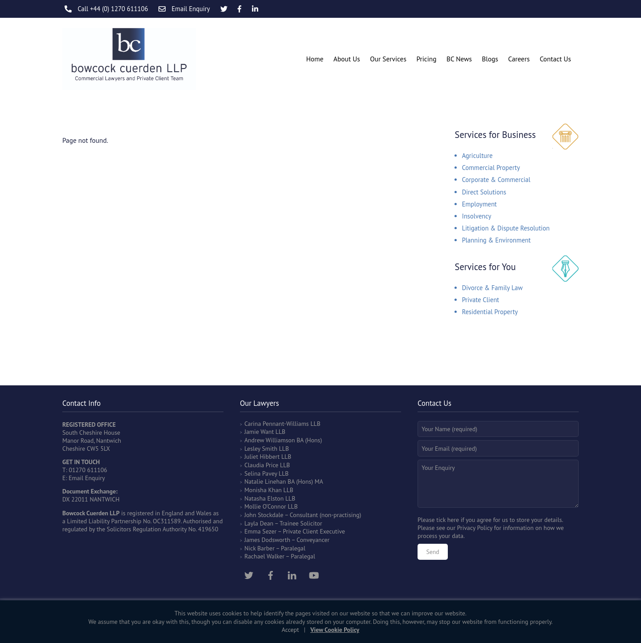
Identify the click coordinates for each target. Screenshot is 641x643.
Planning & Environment (496, 240)
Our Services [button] (388, 58)
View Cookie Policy (334, 630)
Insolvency (476, 216)
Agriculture (477, 155)
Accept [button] (290, 630)
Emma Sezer (260, 531)
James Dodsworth (267, 540)
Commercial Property (491, 167)
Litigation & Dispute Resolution (506, 228)
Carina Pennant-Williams (276, 424)
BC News (459, 58)
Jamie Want (259, 432)
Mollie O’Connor (265, 506)
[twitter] (249, 574)
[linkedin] (292, 574)
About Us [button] (346, 58)
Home (315, 58)
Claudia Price (261, 465)
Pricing (426, 58)
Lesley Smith (260, 449)
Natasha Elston (264, 498)
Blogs (490, 58)
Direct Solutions (484, 192)
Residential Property (490, 311)
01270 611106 (88, 470)
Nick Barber (259, 548)
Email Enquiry (87, 478)
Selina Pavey (261, 473)
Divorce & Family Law (492, 287)
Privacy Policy (474, 528)
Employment (479, 204)
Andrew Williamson (269, 440)
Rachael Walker (264, 556)
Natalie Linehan (265, 481)
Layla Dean (258, 523)
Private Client (480, 299)
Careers (518, 58)
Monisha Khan (263, 490)
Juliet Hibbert (262, 457)
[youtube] (314, 574)
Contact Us (555, 58)
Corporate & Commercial (496, 179)
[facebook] (271, 574)
